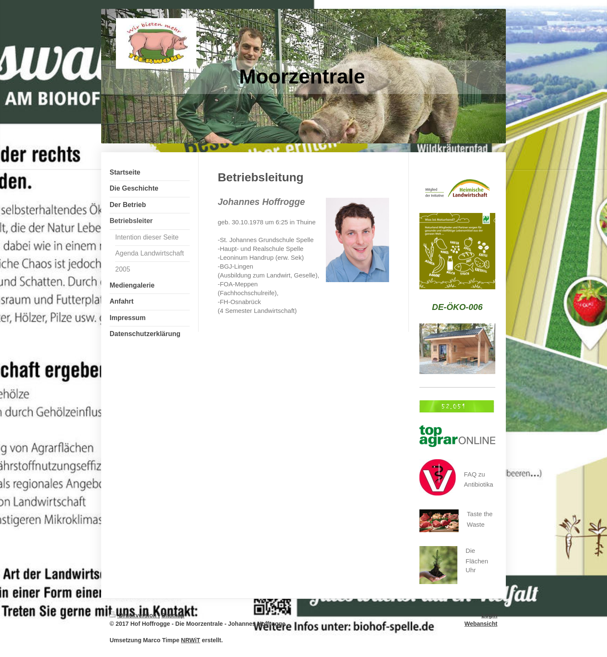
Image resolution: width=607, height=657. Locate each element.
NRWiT (190, 640)
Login (489, 615)
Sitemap (172, 615)
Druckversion (134, 615)
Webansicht (481, 623)
